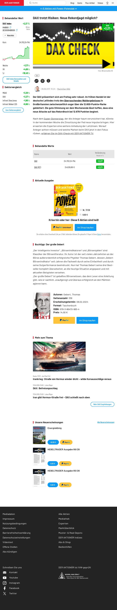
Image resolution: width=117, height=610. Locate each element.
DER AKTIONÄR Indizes (70, 537)
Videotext (8, 542)
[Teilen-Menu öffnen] (36, 81)
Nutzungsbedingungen (14, 523)
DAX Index (7, 23)
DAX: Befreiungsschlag (45, 388)
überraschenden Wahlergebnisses (82, 100)
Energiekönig (55, 428)
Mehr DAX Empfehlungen (102, 404)
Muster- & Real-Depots (70, 532)
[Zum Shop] (72, 3)
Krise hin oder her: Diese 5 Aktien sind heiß (74, 219)
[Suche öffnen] (30, 3)
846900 (7, 27)
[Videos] (100, 3)
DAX (37, 75)
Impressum (8, 518)
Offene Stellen (10, 546)
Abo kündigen (10, 551)
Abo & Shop (64, 542)
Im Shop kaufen (85, 227)
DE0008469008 (10, 30)
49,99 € (53, 442)
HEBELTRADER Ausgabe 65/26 (64, 470)
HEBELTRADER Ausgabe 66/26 (64, 449)
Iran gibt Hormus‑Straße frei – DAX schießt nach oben (61, 397)
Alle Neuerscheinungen (105, 422)
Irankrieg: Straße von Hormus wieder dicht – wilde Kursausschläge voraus (72, 379)
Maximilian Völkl (63, 89)
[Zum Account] (80, 3)
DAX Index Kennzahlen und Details (16, 80)
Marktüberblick (66, 528)
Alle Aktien (64, 513)
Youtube (10, 577)
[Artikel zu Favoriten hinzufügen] (48, 81)
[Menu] (113, 3)
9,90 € (52, 463)
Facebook (11, 588)
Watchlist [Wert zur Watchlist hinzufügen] (10, 35)
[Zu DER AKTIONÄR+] (90, 3)
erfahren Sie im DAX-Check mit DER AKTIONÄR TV (67, 133)
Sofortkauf (62, 227)
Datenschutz (9, 528)
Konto (99, 234)
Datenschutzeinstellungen (16, 537)
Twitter (10, 593)
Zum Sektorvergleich (13, 110)
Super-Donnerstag (53, 118)
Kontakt (10, 572)
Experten (63, 523)
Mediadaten (9, 513)
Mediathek (63, 518)
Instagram (11, 582)
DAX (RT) (37, 167)
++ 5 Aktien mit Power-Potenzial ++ (58, 8)
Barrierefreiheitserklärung (16, 532)
